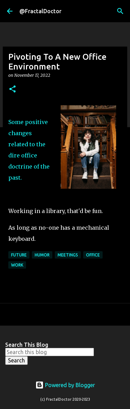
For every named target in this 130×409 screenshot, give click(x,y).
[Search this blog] (49, 352)
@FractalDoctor (40, 11)
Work (17, 265)
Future (19, 255)
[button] (12, 89)
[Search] (120, 11)
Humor (42, 255)
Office (93, 255)
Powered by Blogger (65, 385)
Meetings (68, 255)
